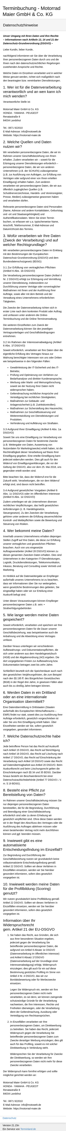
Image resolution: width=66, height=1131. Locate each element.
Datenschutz (9, 1118)
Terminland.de (28, 1129)
